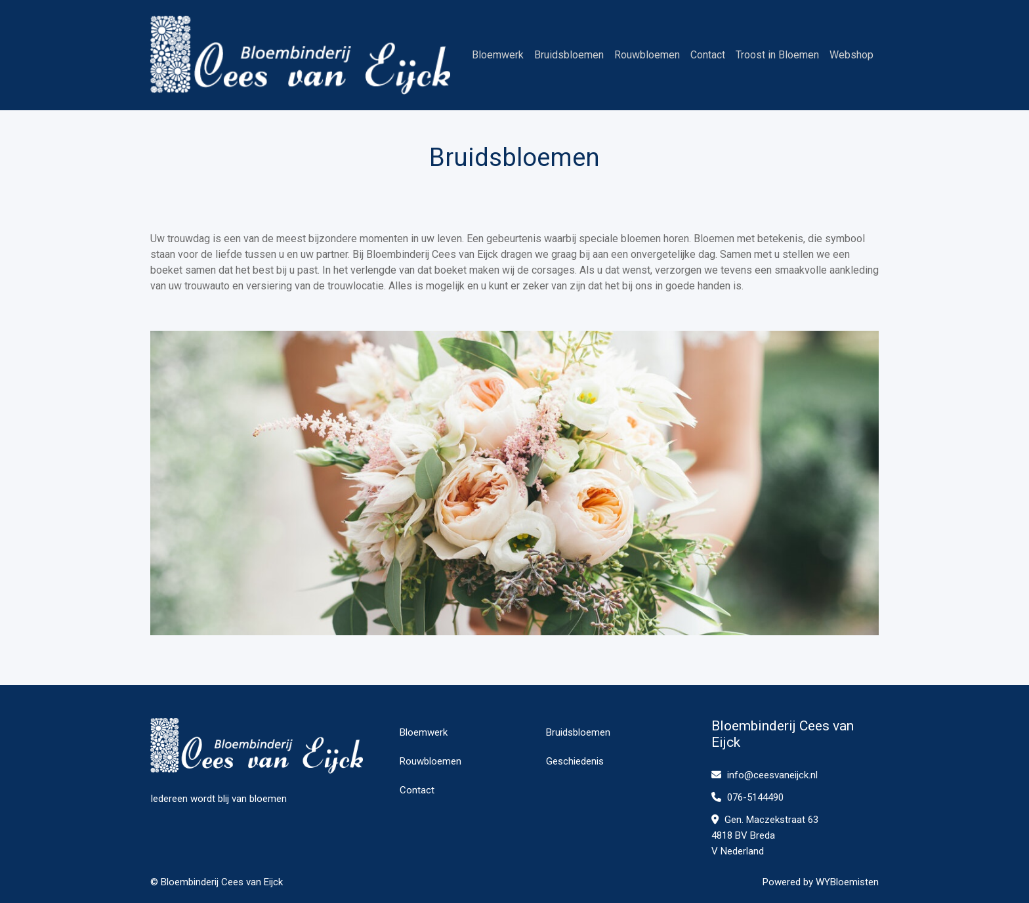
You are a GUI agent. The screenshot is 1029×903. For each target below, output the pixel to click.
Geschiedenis (575, 761)
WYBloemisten (847, 882)
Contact (707, 55)
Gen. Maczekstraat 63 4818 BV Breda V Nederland (764, 835)
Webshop (851, 55)
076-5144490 (747, 797)
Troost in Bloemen (777, 55)
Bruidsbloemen (569, 55)
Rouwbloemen (647, 55)
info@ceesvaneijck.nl (764, 775)
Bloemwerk (498, 55)
